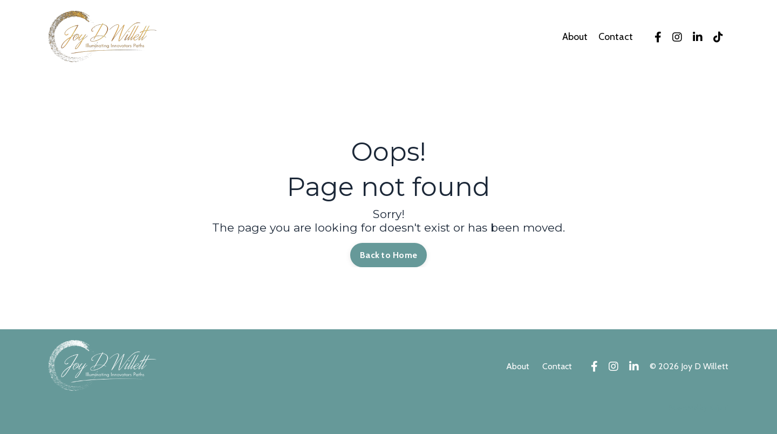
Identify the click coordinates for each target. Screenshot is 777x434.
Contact (615, 37)
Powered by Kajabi (698, 407)
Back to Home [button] (388, 254)
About (575, 37)
